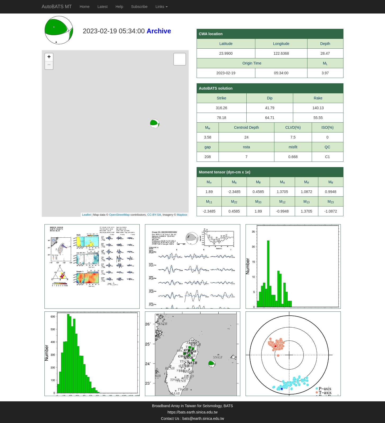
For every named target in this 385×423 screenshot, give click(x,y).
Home (84, 6)
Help (119, 6)
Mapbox (182, 214)
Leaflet (86, 214)
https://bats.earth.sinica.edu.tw (192, 412)
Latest (103, 6)
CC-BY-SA (154, 214)
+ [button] (49, 57)
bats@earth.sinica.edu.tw (203, 418)
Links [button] (162, 6)
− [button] (49, 65)
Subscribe (139, 6)
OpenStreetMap (119, 214)
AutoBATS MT (57, 6)
